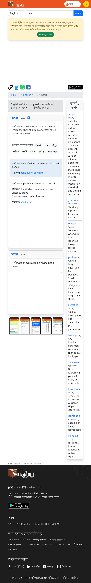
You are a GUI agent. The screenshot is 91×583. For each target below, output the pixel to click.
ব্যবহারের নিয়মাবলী (41, 523)
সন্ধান (78, 13)
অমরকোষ (15, 94)
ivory (29, 172)
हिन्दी (47, 145)
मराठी (24, 151)
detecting (73, 305)
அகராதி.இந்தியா (57, 539)
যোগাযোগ (56, 523)
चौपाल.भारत (77, 544)
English (27, 94)
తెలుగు (38, 145)
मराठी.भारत (26, 539)
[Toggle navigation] (5, 4)
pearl (15, 117)
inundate (73, 435)
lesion (71, 335)
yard (70, 257)
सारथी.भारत (12, 549)
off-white (38, 172)
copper (72, 114)
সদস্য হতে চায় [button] (45, 34)
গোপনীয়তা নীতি (23, 523)
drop (29, 202)
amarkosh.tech (63, 544)
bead (23, 202)
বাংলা (33, 151)
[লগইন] (86, 4)
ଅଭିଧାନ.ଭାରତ (48, 544)
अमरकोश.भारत (13, 539)
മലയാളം (52, 151)
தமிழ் (41, 151)
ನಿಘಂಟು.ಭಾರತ (33, 544)
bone (23, 172)
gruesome (73, 200)
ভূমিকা (10, 523)
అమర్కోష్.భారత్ (39, 539)
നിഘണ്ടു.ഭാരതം (16, 544)
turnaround (74, 389)
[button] (12, 325)
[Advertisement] (45, 62)
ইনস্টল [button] (35, 324)
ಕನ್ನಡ (54, 145)
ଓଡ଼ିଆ (16, 151)
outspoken (74, 362)
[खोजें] (50, 13)
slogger (72, 223)
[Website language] (72, 4)
